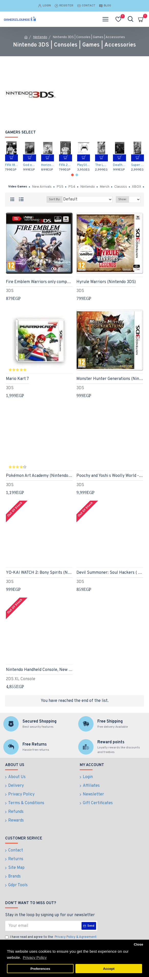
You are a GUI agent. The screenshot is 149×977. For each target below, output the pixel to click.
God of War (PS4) (29, 165)
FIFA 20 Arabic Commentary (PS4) (65, 165)
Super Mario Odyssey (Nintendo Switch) (137, 165)
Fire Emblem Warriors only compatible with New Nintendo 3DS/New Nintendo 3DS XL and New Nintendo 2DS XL (39, 282)
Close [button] (138, 944)
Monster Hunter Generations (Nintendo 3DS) (109, 378)
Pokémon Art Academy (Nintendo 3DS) (39, 475)
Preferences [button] (40, 969)
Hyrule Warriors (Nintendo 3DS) (106, 282)
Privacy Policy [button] (35, 957)
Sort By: (54, 199)
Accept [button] (108, 969)
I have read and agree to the (51, 937)
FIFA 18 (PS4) (11, 165)
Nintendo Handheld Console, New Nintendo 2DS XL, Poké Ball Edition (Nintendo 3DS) (39, 669)
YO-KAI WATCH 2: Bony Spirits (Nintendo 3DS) (39, 572)
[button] (72, 175)
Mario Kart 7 (17, 378)
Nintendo (40, 37)
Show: (122, 199)
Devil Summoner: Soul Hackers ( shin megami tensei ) (109, 572)
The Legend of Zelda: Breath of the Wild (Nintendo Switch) (101, 165)
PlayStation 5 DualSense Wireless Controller (83, 165)
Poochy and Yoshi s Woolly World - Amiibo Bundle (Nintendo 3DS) (109, 475)
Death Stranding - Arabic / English (119, 165)
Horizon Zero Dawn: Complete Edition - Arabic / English (47, 165)
